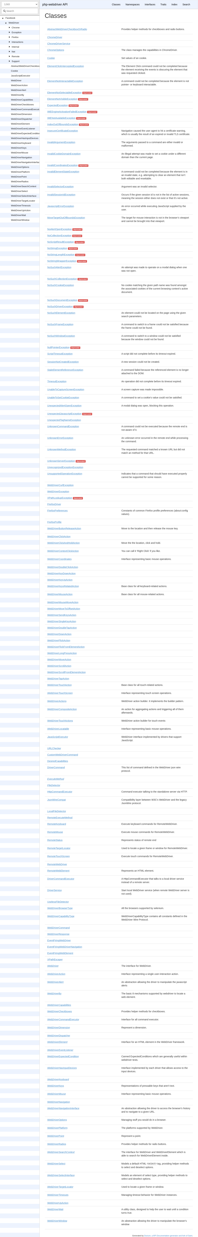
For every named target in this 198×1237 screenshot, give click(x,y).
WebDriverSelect (19, 191)
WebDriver (14, 22)
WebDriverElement (20, 123)
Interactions (17, 42)
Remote (16, 56)
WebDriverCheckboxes (22, 104)
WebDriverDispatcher (21, 119)
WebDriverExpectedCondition (25, 133)
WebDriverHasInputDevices (24, 138)
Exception (16, 32)
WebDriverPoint (19, 176)
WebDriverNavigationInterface (26, 162)
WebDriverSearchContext (23, 186)
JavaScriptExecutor (20, 75)
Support (16, 61)
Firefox (15, 37)
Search (186, 4)
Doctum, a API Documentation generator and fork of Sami (168, 1236)
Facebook (10, 18)
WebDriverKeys (18, 148)
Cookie (14, 71)
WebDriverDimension (21, 114)
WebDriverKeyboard (21, 143)
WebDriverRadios (19, 181)
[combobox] (19, 11)
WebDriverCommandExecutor (25, 109)
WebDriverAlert (18, 90)
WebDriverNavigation (21, 157)
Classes (116, 4)
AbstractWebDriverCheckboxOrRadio (29, 66)
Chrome (16, 27)
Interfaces (150, 4)
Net (13, 51)
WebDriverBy (17, 95)
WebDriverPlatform (20, 172)
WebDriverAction (19, 85)
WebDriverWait (18, 215)
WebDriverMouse (19, 152)
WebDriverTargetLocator (23, 200)
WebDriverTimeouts (21, 205)
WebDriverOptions (20, 167)
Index (174, 4)
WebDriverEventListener (23, 128)
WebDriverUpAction (21, 210)
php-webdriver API (55, 4)
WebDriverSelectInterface (23, 196)
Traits (163, 4)
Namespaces (133, 4)
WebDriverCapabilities (22, 99)
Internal (15, 47)
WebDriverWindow (20, 220)
